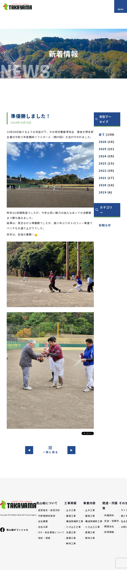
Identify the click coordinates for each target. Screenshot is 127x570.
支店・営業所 (111, 520)
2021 (103, 178)
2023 (103, 163)
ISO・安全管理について (51, 532)
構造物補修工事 (74, 521)
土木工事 (71, 510)
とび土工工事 (73, 526)
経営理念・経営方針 (49, 510)
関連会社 (109, 526)
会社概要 (43, 521)
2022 (103, 170)
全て (102, 134)
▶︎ (71, 450)
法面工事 (71, 532)
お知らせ (105, 225)
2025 (103, 149)
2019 (103, 192)
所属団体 (109, 515)
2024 (103, 156)
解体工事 (71, 543)
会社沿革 (43, 526)
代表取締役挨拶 (46, 515)
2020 (103, 185)
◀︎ (29, 450)
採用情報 (109, 532)
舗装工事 (71, 515)
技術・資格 (44, 538)
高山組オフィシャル (14, 529)
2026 (103, 141)
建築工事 (71, 538)
